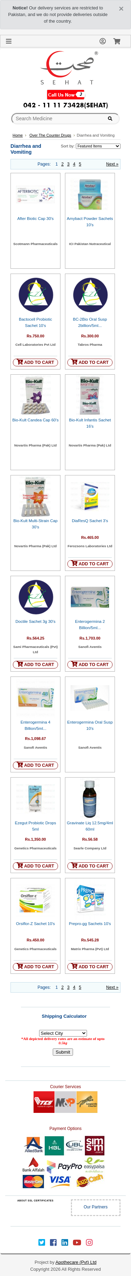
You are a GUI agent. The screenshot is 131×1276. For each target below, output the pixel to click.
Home (18, 135)
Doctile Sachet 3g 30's (35, 621)
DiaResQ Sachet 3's (90, 521)
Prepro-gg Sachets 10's (90, 924)
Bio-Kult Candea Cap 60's (35, 420)
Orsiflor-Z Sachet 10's (35, 924)
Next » (112, 164)
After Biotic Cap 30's (35, 218)
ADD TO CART (35, 362)
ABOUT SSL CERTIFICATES (35, 1200)
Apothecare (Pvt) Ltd (76, 1262)
